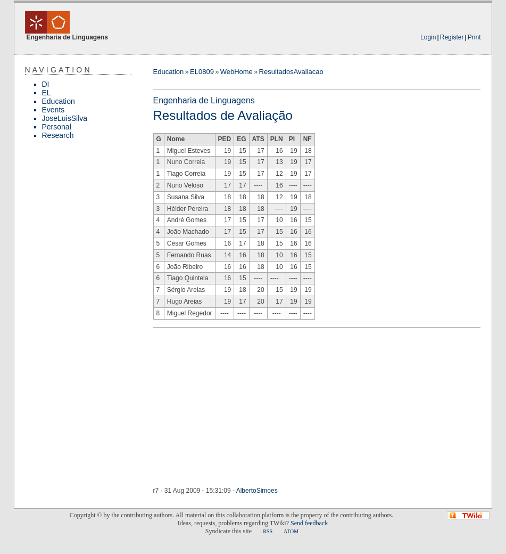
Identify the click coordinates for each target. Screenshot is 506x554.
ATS (258, 139)
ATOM (291, 531)
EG (241, 139)
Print (474, 37)
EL (46, 92)
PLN (276, 139)
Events (53, 109)
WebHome (236, 72)
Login (428, 37)
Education (58, 101)
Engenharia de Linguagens (204, 100)
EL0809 (202, 72)
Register (452, 37)
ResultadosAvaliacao (291, 72)
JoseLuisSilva (65, 118)
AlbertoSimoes (257, 490)
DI (45, 84)
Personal (56, 127)
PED (224, 139)
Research (58, 135)
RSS (267, 531)
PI (292, 139)
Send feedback (309, 523)
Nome (176, 139)
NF (307, 139)
